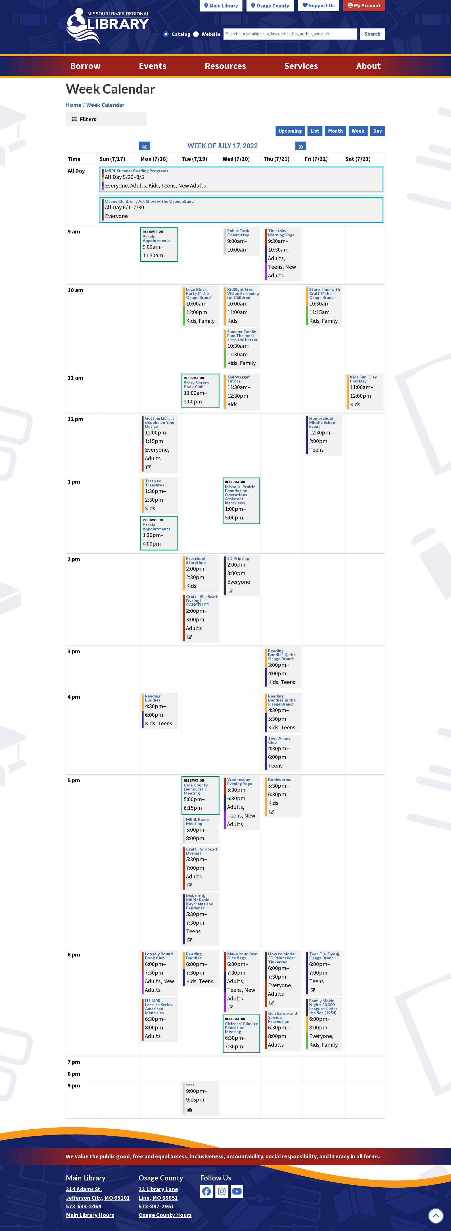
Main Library (224, 5)
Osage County (273, 5)
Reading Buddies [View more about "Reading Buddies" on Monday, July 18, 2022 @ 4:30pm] (152, 698)
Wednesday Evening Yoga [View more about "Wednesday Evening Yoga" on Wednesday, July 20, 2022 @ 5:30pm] (239, 782)
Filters (87, 119)
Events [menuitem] (153, 66)
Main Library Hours (90, 1215)
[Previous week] (144, 146)
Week (358, 131)
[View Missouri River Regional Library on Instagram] (221, 1191)
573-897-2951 (156, 1207)
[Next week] (300, 146)
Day (377, 131)
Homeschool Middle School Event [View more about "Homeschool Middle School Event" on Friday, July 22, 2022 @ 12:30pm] (323, 422)
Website (211, 34)
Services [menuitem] (301, 66)
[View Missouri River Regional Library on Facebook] (206, 1191)
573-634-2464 (84, 1207)
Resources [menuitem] (225, 66)
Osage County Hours (165, 1215)
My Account (364, 5)
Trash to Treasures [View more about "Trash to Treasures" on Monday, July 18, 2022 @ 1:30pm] (154, 483)
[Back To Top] (436, 1216)
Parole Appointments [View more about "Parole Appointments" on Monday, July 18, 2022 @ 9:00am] (156, 239)
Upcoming (290, 131)
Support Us (319, 5)
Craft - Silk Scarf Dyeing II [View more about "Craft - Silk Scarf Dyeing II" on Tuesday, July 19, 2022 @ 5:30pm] (201, 851)
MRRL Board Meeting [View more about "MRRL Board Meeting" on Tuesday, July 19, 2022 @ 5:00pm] (198, 822)
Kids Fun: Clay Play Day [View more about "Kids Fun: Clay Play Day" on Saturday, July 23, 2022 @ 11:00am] (363, 379)
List (315, 131)
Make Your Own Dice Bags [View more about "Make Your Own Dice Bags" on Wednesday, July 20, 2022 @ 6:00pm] (242, 956)
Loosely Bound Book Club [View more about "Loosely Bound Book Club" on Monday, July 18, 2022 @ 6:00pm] (159, 956)
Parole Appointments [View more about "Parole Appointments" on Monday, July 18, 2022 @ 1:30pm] (156, 527)
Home (73, 105)
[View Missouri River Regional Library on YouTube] (237, 1191)
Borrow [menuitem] (85, 66)
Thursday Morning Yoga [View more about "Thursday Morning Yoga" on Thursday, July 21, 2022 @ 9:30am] (281, 233)
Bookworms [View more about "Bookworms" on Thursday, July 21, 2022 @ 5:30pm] (279, 780)
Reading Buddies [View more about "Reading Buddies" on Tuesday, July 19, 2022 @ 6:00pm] (194, 956)
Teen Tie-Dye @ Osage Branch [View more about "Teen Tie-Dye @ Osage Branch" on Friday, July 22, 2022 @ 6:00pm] (324, 956)
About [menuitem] (368, 66)
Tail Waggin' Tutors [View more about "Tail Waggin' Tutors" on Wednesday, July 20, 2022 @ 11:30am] (238, 379)
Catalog (181, 34)
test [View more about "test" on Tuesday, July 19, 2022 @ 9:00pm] (190, 1085)
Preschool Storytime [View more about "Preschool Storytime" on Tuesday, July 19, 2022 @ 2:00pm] (196, 560)
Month (335, 131)
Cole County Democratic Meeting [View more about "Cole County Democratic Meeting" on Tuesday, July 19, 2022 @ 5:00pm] (196, 789)
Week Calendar (105, 105)
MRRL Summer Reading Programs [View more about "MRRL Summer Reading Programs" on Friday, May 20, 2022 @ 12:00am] (136, 171)
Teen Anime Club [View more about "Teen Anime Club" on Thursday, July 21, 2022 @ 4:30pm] (279, 740)
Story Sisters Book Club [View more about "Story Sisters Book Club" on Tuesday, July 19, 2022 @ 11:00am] (196, 385)
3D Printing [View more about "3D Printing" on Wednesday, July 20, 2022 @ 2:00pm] (238, 558)
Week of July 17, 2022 (223, 146)
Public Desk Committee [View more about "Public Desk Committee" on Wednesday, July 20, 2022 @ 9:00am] (238, 233)
